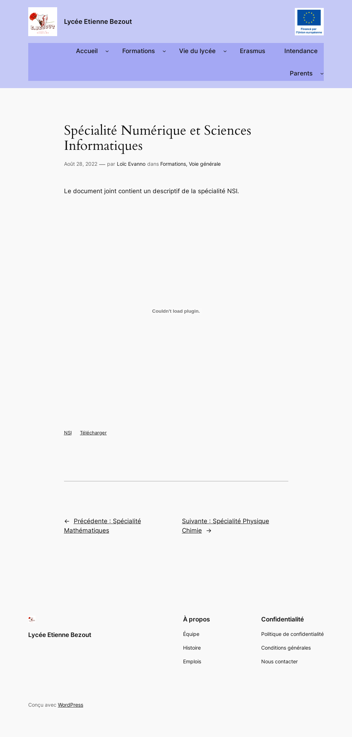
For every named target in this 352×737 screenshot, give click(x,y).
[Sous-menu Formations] (164, 51)
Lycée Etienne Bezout (98, 21)
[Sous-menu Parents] (322, 73)
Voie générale (205, 164)
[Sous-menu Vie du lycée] (225, 51)
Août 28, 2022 (80, 164)
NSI (68, 432)
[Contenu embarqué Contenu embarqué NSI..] (176, 311)
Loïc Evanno (131, 164)
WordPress (70, 705)
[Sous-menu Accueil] (107, 51)
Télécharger (93, 432)
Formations (173, 164)
